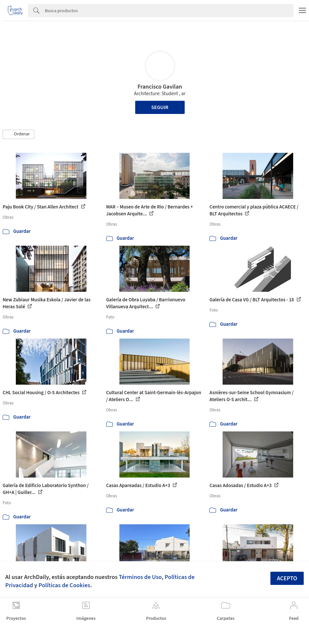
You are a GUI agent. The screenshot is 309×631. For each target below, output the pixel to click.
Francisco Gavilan (160, 87)
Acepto (287, 578)
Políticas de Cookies (64, 585)
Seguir (160, 107)
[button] (18, 134)
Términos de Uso (140, 577)
